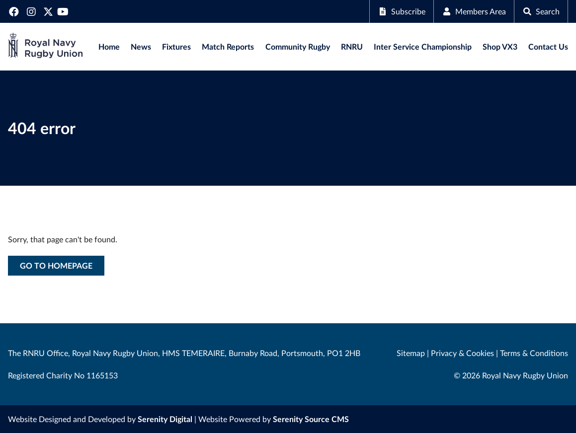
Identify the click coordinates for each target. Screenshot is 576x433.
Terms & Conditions (534, 353)
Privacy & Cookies (462, 353)
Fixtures (176, 46)
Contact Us (548, 46)
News (141, 46)
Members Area (474, 11)
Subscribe (401, 11)
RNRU (352, 46)
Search (541, 11)
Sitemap (411, 353)
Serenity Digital (165, 419)
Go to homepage (56, 265)
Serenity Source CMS (311, 419)
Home (109, 46)
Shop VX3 (500, 46)
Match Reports (228, 46)
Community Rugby (297, 46)
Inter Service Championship (423, 46)
